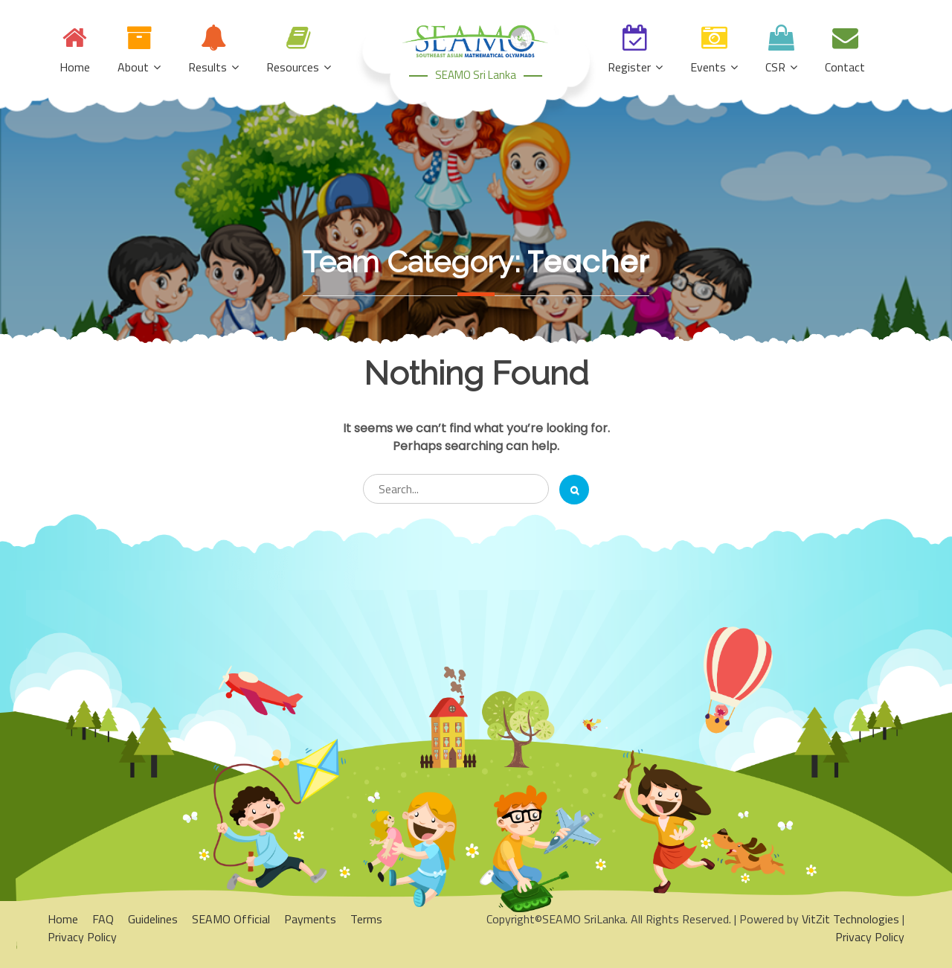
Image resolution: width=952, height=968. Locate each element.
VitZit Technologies (850, 919)
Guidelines (153, 919)
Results (207, 67)
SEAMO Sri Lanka (475, 74)
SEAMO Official (231, 919)
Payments (310, 919)
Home (75, 67)
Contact (845, 67)
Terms (366, 919)
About (133, 67)
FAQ (103, 919)
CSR (775, 67)
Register (629, 67)
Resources (292, 67)
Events (708, 67)
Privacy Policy (82, 937)
